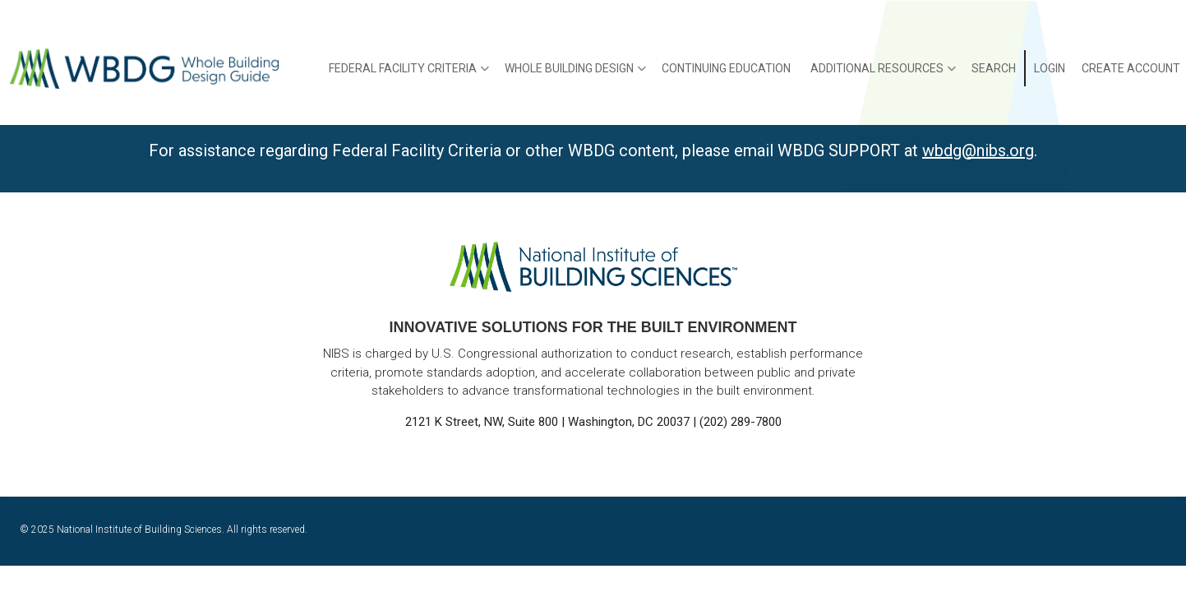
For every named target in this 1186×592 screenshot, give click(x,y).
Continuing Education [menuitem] (726, 68)
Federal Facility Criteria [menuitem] (409, 74)
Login (1049, 68)
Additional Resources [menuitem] (883, 74)
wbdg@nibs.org (978, 150)
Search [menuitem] (993, 68)
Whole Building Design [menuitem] (575, 74)
